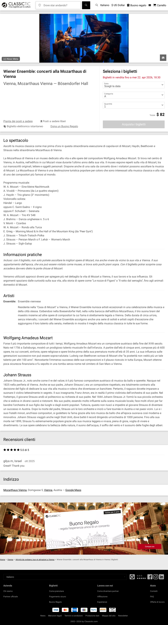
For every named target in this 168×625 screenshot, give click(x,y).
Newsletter (123, 616)
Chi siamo (8, 591)
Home (2, 560)
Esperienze (102, 602)
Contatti (154, 591)
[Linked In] (161, 578)
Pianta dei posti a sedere (18, 121)
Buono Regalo (55, 602)
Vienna (48, 490)
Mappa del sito (108, 616)
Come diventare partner (108, 591)
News (42, 616)
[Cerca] (86, 5)
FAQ (152, 596)
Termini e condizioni (73, 616)
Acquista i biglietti (134, 124)
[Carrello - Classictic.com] (159, 5)
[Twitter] (155, 578)
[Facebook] (132, 576)
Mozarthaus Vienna (15, 490)
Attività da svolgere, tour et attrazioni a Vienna (35, 560)
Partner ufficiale (10, 596)
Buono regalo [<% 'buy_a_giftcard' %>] (136, 5)
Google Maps (73, 490)
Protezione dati (92, 616)
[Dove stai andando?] (61, 4)
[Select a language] (65, 577)
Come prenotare (56, 591)
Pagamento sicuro (57, 596)
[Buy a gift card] (84, 529)
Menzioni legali (55, 616)
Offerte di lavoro (157, 602)
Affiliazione (102, 596)
